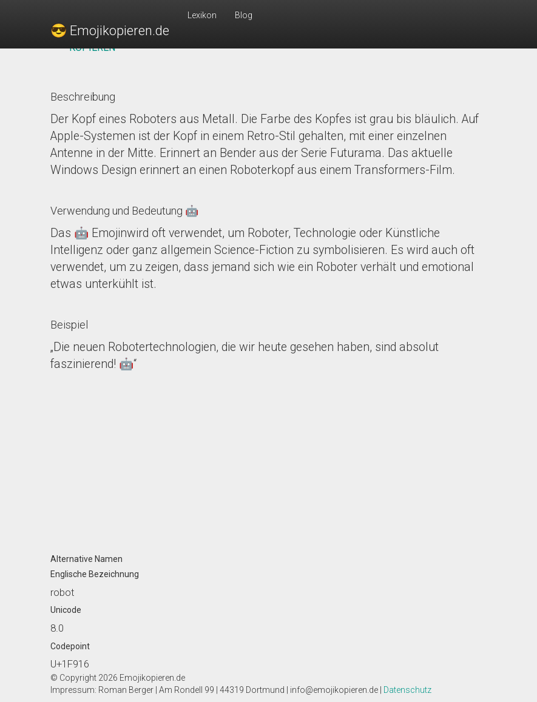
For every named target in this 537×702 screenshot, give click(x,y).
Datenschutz (407, 690)
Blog (243, 15)
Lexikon (202, 15)
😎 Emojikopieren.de (109, 30)
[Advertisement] (268, 458)
